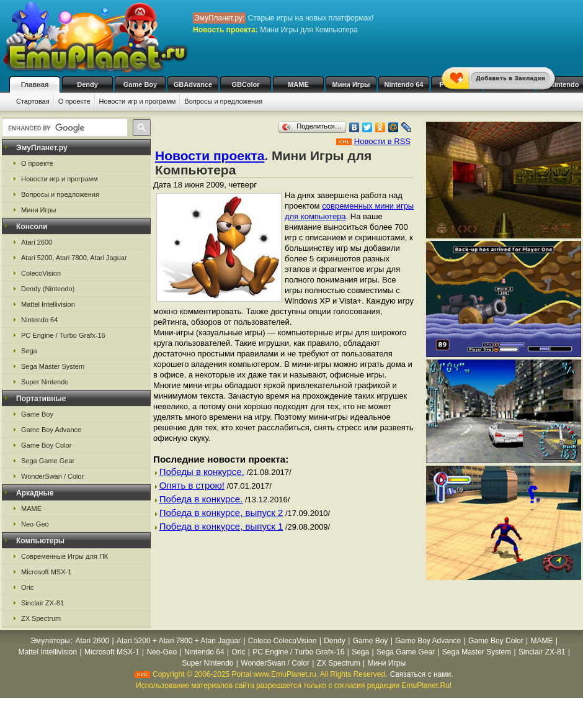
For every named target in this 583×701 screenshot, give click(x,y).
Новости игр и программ (137, 101)
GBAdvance (193, 84)
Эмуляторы (49, 640)
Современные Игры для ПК (64, 556)
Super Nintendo (44, 382)
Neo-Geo (35, 524)
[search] (63, 127)
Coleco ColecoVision (282, 640)
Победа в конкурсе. (201, 499)
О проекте (74, 101)
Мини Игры (351, 84)
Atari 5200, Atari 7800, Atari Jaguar (74, 257)
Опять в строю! (192, 485)
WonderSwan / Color (52, 476)
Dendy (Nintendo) (47, 288)
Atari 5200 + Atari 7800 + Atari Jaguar (179, 640)
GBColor (245, 84)
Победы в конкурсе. (201, 471)
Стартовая (33, 101)
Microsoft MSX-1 (46, 572)
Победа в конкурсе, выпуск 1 (221, 526)
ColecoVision (41, 273)
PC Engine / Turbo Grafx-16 (63, 335)
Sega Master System (52, 366)
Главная (35, 84)
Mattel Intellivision (48, 304)
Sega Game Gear (47, 460)
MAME (298, 84)
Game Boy (140, 84)
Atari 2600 (36, 242)
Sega (29, 351)
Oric (27, 587)
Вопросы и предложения (223, 101)
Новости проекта (209, 155)
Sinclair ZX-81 (42, 603)
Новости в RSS (382, 141)
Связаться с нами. (421, 674)
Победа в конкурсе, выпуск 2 (221, 512)
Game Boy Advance (51, 429)
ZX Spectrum (41, 618)
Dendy (87, 84)
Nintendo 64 (404, 84)
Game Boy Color (46, 445)
